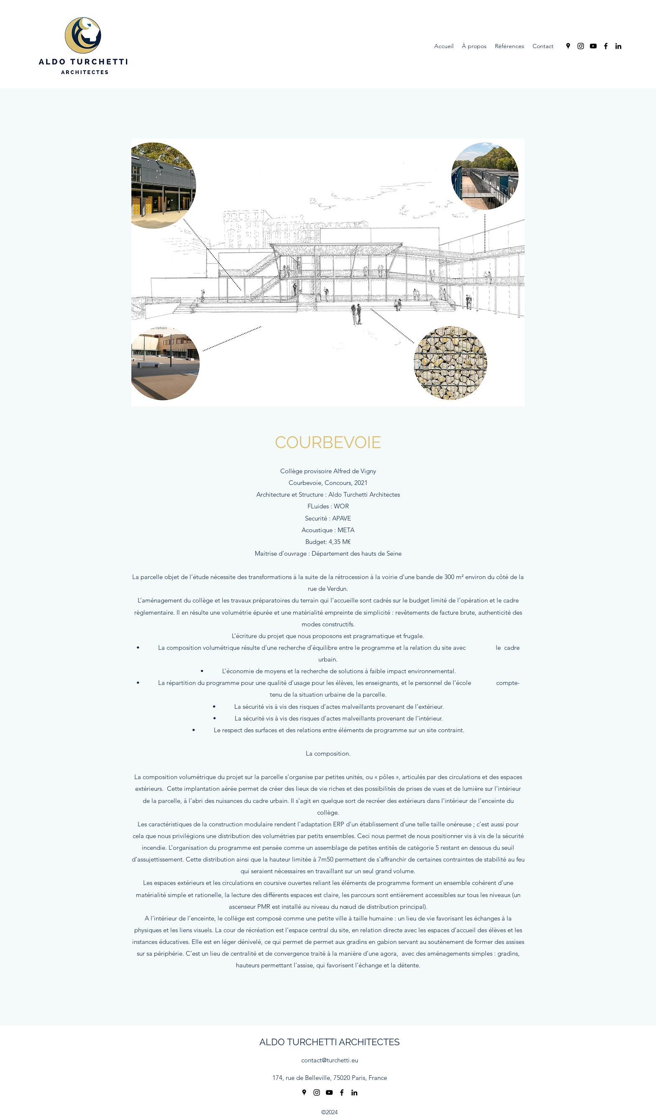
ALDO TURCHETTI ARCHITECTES (329, 1041)
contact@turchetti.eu (329, 1060)
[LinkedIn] (618, 46)
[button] (328, 272)
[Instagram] (581, 46)
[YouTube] (593, 46)
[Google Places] (568, 46)
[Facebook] (606, 46)
